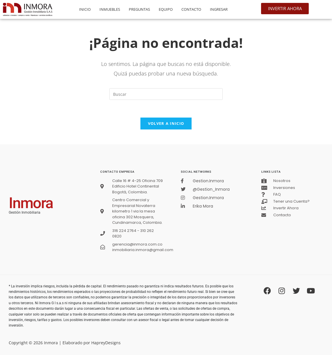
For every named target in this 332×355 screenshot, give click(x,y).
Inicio (85, 9)
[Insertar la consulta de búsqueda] (166, 94)
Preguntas (139, 9)
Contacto (191, 9)
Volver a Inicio (166, 123)
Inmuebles (109, 9)
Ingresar (219, 9)
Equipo (166, 9)
